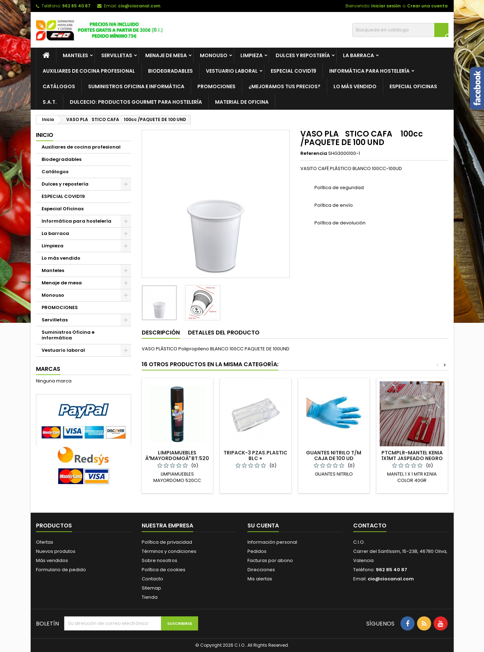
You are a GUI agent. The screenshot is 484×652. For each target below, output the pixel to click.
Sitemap (151, 588)
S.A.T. (50, 101)
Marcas (48, 369)
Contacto (152, 578)
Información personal (272, 542)
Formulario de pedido (61, 569)
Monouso (213, 55)
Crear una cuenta (427, 6)
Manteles (75, 55)
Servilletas (116, 55)
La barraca (358, 55)
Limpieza (251, 55)
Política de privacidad (167, 542)
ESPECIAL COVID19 (293, 70)
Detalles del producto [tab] (223, 332)
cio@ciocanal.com (139, 6)
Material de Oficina (242, 101)
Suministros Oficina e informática (68, 335)
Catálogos (59, 86)
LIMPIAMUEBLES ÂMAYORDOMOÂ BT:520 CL (177, 458)
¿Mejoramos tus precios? (284, 86)
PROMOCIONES (216, 86)
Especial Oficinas (413, 86)
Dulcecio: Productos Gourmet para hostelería (136, 101)
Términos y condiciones (169, 551)
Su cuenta (263, 525)
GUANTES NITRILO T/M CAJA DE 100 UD (333, 455)
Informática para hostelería (369, 70)
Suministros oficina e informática (136, 86)
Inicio (44, 135)
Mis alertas (259, 578)
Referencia (313, 153)
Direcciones (261, 569)
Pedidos (256, 551)
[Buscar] (400, 30)
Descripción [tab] (161, 332)
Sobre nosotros (159, 560)
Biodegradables (170, 70)
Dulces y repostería (303, 55)
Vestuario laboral (232, 70)
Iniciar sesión (386, 6)
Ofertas (44, 542)
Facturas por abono (270, 560)
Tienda (150, 597)
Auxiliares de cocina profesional (89, 70)
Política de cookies (163, 569)
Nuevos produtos (55, 551)
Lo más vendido (354, 86)
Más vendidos (52, 560)
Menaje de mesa (166, 55)
